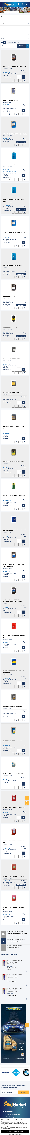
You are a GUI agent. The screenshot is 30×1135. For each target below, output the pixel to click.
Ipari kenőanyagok (9, 1115)
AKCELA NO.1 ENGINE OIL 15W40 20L (14, 65)
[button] (15, 26)
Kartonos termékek (9, 953)
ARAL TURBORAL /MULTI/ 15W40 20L (14, 230)
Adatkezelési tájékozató (12, 947)
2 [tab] (15, 1000)
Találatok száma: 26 (13, 41)
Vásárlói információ (11, 946)
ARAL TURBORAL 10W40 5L (11, 98)
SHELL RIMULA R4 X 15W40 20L (12, 705)
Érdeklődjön (21, 140)
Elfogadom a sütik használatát (15, 1129)
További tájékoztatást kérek (15, 1133)
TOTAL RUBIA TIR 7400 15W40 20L (14, 805)
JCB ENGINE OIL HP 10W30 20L (13, 391)
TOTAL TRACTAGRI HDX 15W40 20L (14, 875)
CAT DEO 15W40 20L (9, 295)
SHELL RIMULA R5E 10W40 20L (12, 738)
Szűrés (21, 44)
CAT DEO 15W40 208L (10, 326)
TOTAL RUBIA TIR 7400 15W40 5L (13, 772)
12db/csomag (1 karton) (12, 962)
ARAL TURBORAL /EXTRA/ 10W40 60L (15, 163)
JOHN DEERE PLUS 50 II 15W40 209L (14, 493)
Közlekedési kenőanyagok (12, 1113)
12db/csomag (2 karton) (12, 976)
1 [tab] (13, 1000)
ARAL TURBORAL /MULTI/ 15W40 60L (14, 264)
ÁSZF (17, 946)
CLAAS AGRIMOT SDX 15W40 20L (13, 357)
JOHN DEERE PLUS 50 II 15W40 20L (14, 460)
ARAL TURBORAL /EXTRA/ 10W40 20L (15, 132)
